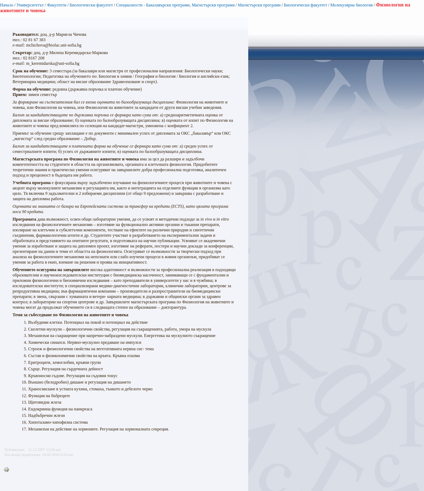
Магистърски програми (259, 5)
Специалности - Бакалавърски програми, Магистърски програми (175, 5)
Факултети (56, 5)
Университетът (30, 5)
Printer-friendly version (8, 470)
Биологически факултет (91, 5)
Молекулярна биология (351, 5)
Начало (6, 5)
